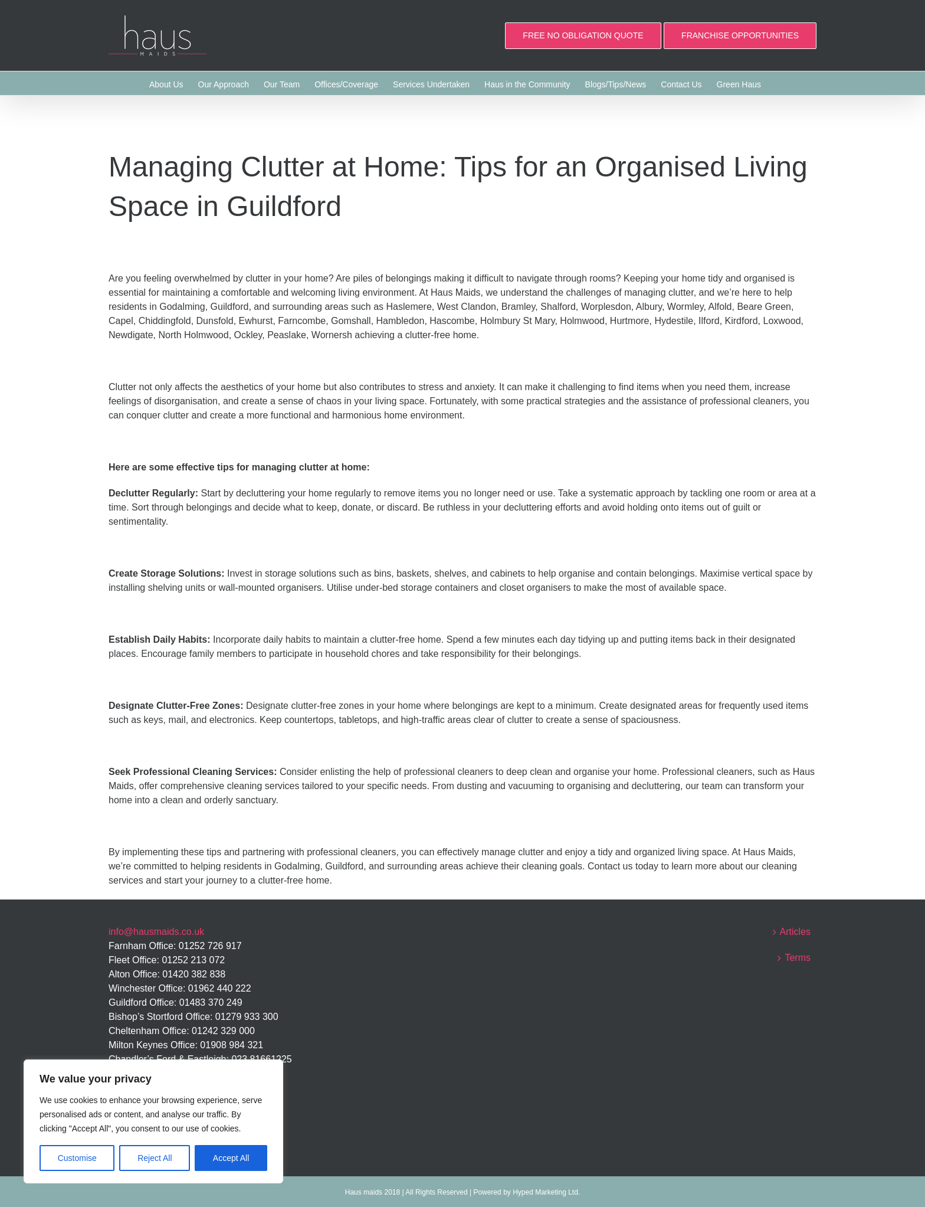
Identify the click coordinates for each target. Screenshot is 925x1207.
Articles (795, 932)
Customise (77, 1158)
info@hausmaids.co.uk (156, 932)
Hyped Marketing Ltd (545, 1192)
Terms (798, 958)
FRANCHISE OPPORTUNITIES (740, 35)
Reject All (154, 1158)
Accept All (231, 1158)
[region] (153, 1121)
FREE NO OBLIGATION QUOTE (583, 35)
